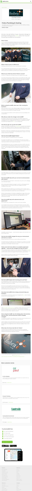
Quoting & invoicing (5, 472)
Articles (17, 488)
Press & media (18, 489)
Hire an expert (4, 488)
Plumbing (17, 470)
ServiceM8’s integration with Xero (9, 307)
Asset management (5, 476)
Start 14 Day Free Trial (7, 442)
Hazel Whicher (18, 126)
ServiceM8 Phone (4, 475)
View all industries (19, 480)
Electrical (17, 469)
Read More (9, 382)
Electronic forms (4, 474)
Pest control (18, 476)
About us (17, 484)
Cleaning (17, 473)
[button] (30, 1)
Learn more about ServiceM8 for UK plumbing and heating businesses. (13, 356)
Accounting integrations (5, 479)
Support (3, 487)
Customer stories (4, 489)
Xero (13, 121)
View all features (4, 480)
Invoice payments (4, 473)
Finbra (2, 42)
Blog (17, 487)
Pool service (18, 475)
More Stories (4, 7)
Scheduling (3, 470)
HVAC (17, 472)
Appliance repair (19, 479)
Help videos (4, 484)
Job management (4, 469)
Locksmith (18, 474)
